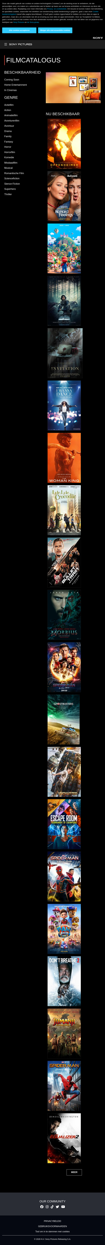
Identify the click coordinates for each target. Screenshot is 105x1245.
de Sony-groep (33, 22)
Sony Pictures (18, 22)
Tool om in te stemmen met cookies (52, 1232)
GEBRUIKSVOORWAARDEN (52, 1226)
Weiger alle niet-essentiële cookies (55, 30)
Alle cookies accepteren (19, 30)
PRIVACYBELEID (52, 1221)
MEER (74, 1172)
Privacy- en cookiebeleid (56, 9)
